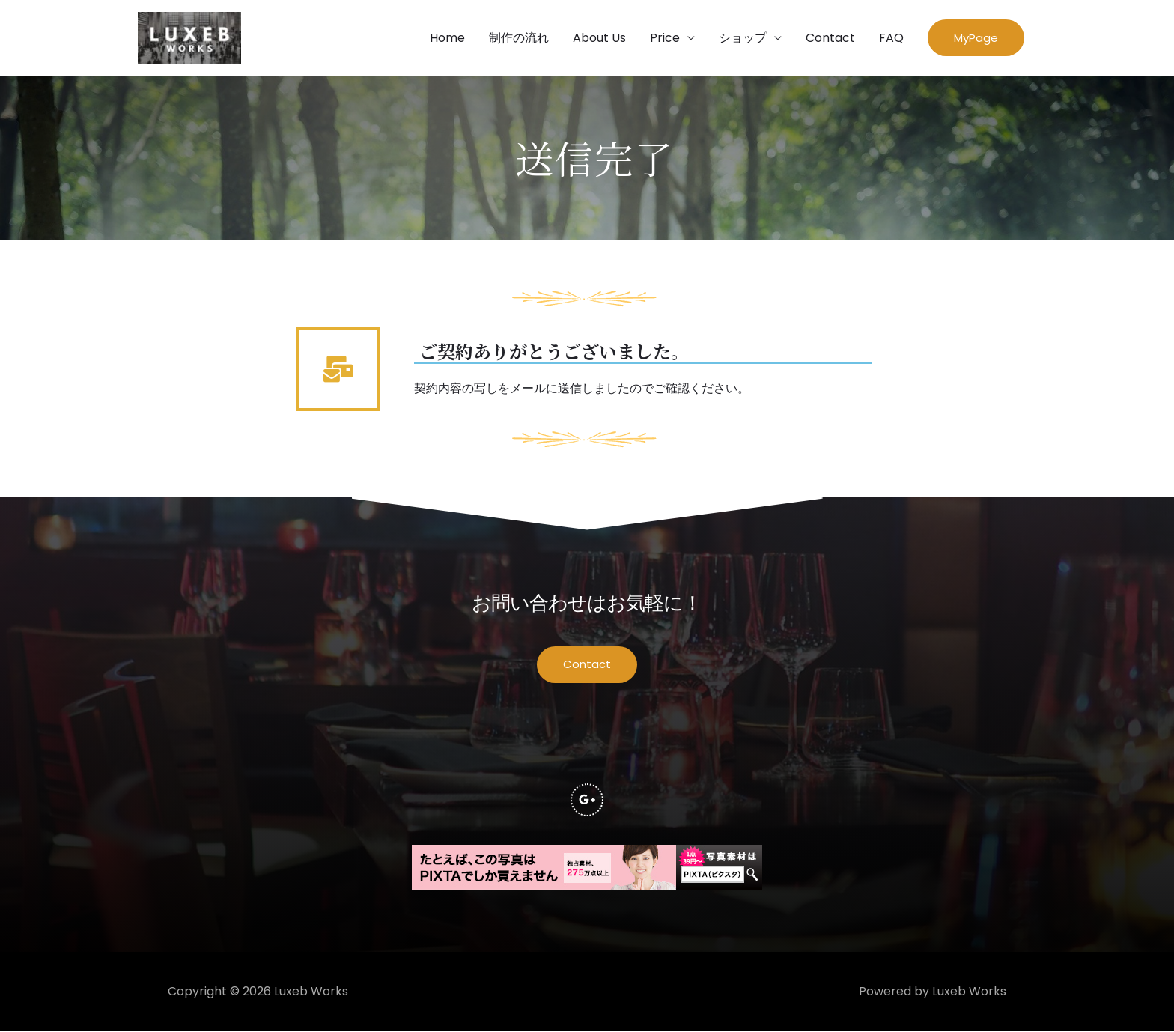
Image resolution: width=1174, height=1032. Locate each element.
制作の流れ (519, 37)
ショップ (743, 37)
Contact (830, 37)
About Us (599, 37)
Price (665, 37)
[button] (976, 38)
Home (447, 37)
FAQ (891, 37)
